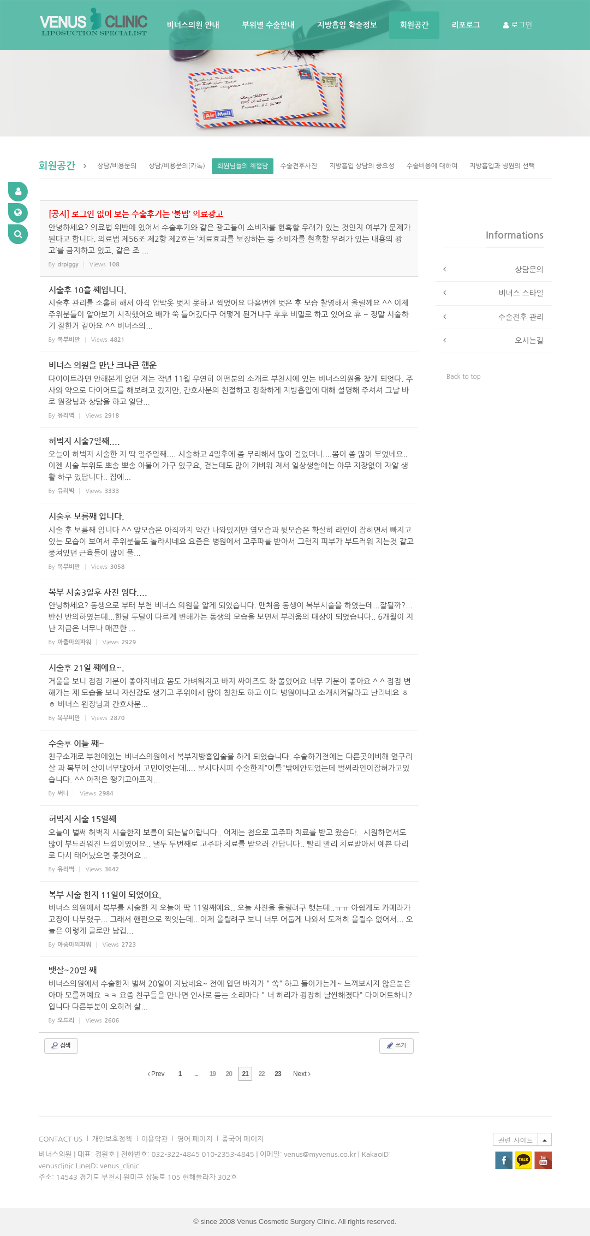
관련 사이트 (515, 1139)
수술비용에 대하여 (432, 166)
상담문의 (529, 270)
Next (302, 1074)
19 (213, 1074)
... (196, 1074)
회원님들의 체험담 (243, 166)
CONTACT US (61, 1139)
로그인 (517, 25)
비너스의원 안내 (193, 25)
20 (229, 1074)
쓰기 (395, 1045)
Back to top (463, 376)
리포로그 (465, 25)
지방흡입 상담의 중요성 (362, 166)
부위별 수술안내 (268, 25)
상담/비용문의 (116, 166)
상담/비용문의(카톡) (176, 166)
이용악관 (154, 1139)
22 (261, 1074)
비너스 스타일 (521, 293)
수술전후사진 (298, 166)
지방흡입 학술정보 (347, 25)
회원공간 (414, 25)
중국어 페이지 (243, 1139)
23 (278, 1074)
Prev (156, 1074)
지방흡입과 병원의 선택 (502, 166)
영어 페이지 (194, 1139)
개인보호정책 (112, 1139)
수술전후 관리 (521, 317)
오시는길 (529, 340)
